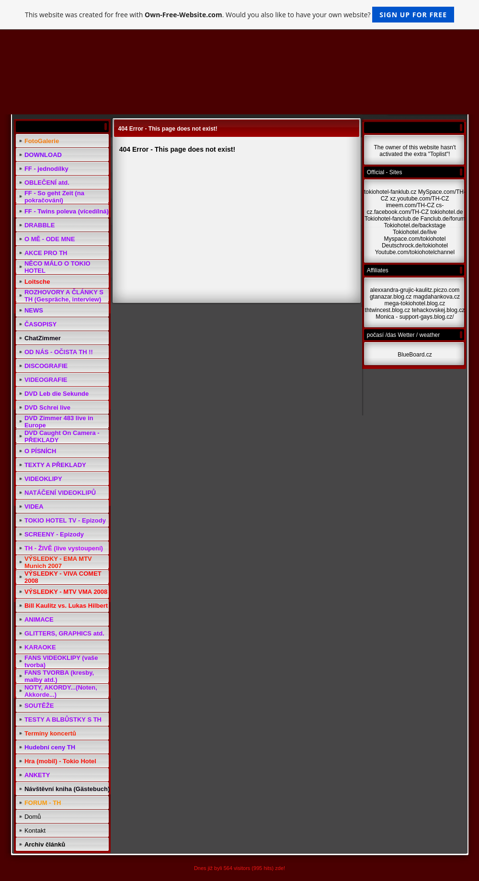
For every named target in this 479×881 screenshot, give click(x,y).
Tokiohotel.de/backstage (415, 225)
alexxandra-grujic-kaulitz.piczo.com (415, 290)
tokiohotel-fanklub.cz (390, 192)
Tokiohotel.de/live (415, 232)
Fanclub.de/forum (443, 218)
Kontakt (35, 830)
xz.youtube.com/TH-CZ (419, 198)
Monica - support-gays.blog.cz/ (415, 316)
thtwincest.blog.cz (388, 310)
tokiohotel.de (446, 212)
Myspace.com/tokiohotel (415, 238)
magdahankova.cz (436, 296)
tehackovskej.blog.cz (438, 310)
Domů (32, 816)
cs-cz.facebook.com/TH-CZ (405, 208)
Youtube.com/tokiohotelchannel (415, 252)
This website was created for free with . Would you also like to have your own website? (239, 14)
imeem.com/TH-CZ (410, 205)
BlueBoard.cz (415, 354)
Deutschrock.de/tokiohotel (415, 245)
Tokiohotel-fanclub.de (392, 218)
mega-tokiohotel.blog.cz (415, 303)
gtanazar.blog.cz (390, 296)
